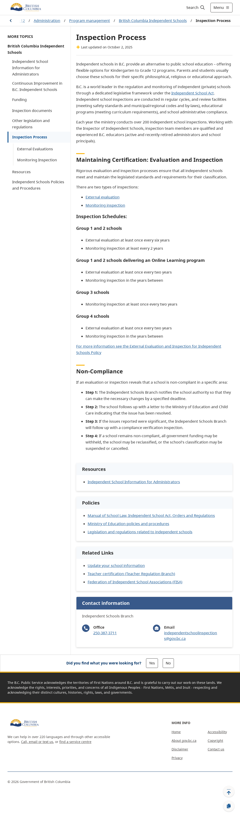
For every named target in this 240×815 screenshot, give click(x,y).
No (168, 663)
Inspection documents (32, 110)
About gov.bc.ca (184, 740)
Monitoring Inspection (37, 159)
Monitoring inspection (105, 205)
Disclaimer (180, 749)
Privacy (177, 758)
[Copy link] (228, 806)
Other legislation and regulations (31, 124)
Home (176, 732)
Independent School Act (192, 93)
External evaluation (103, 197)
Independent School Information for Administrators (30, 68)
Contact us (216, 749)
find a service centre (75, 741)
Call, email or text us (37, 741)
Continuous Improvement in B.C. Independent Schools (37, 86)
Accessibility (217, 732)
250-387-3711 (105, 632)
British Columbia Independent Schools (153, 20)
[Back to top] (228, 791)
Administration (47, 20)
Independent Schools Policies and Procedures (38, 185)
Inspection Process (29, 137)
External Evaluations (35, 148)
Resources (21, 171)
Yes (152, 663)
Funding (19, 99)
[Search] (196, 7)
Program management (89, 20)
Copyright (215, 740)
